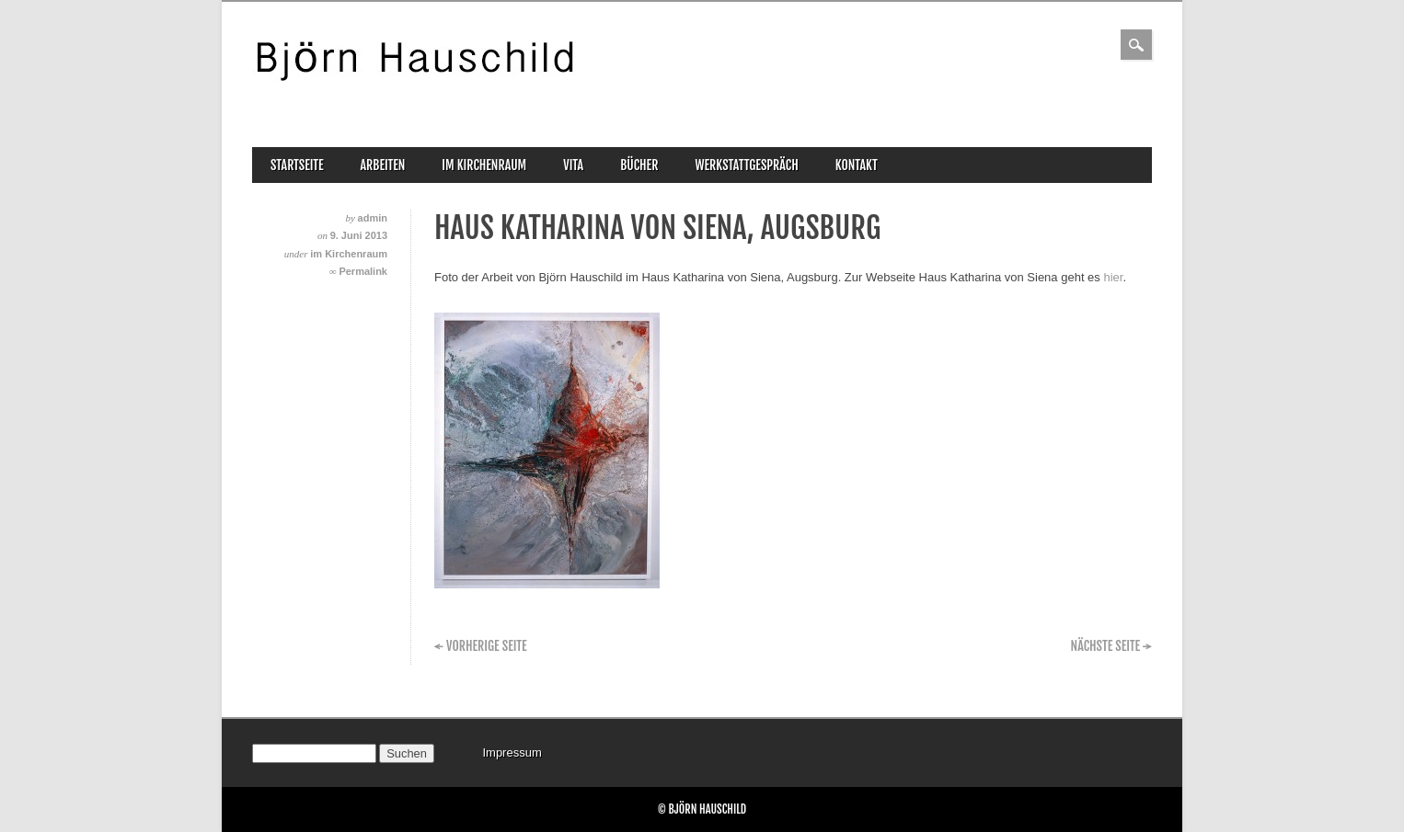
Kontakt (856, 165)
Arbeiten (383, 165)
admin (372, 217)
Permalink (363, 271)
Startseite (297, 165)
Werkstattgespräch (746, 165)
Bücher (639, 165)
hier (1112, 277)
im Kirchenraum (484, 165)
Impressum (511, 752)
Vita (573, 165)
